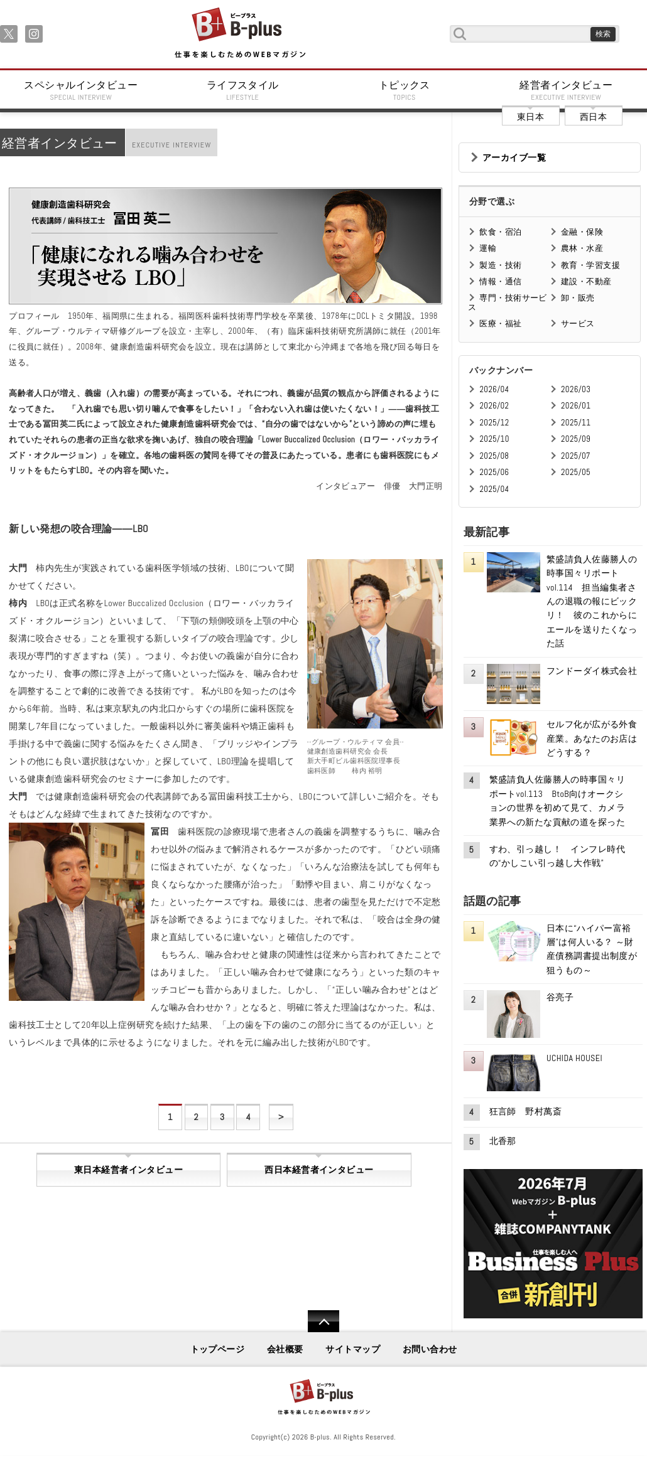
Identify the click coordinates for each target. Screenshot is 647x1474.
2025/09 (575, 439)
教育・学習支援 (590, 265)
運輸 (487, 248)
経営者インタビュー (567, 90)
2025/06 (494, 472)
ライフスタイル (243, 90)
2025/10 (494, 439)
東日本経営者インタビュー (128, 1169)
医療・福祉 (500, 323)
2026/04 (494, 389)
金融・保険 (582, 232)
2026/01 (575, 405)
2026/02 (494, 405)
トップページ (217, 1349)
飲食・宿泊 (500, 232)
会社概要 (285, 1349)
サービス (578, 323)
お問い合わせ (430, 1349)
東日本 (530, 116)
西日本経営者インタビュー (318, 1169)
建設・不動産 (586, 281)
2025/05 (575, 472)
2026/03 (575, 389)
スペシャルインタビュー (81, 90)
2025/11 (575, 422)
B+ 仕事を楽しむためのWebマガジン (240, 34)
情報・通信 (500, 281)
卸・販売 (578, 297)
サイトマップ (352, 1349)
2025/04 (494, 489)
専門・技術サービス (507, 302)
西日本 (593, 116)
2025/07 (575, 456)
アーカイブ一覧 (514, 157)
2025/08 (494, 456)
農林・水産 (582, 248)
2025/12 (494, 422)
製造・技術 (500, 265)
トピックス (405, 90)
